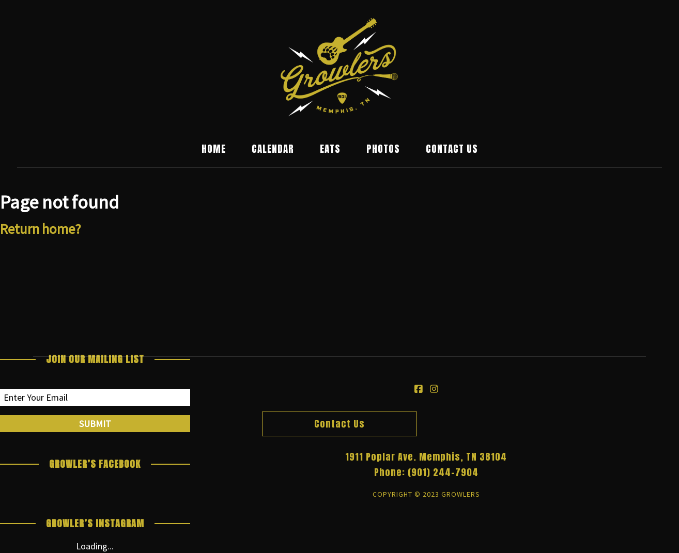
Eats (330, 149)
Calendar (273, 149)
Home (214, 149)
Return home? (40, 229)
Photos (383, 149)
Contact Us (452, 149)
